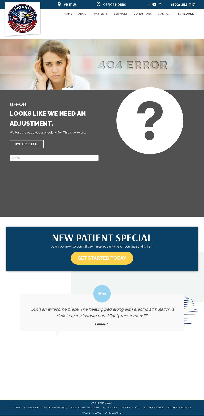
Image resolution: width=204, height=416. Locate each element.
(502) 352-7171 (184, 4)
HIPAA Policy (110, 407)
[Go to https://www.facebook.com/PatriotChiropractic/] (149, 5)
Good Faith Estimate (179, 407)
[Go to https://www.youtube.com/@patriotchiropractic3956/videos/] (154, 5)
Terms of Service (152, 407)
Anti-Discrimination (55, 407)
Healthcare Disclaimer (85, 407)
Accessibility (32, 407)
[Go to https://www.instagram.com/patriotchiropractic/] (159, 5)
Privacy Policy (130, 407)
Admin (16, 407)
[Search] (54, 158)
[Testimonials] (102, 308)
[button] (27, 144)
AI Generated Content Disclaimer (102, 413)
